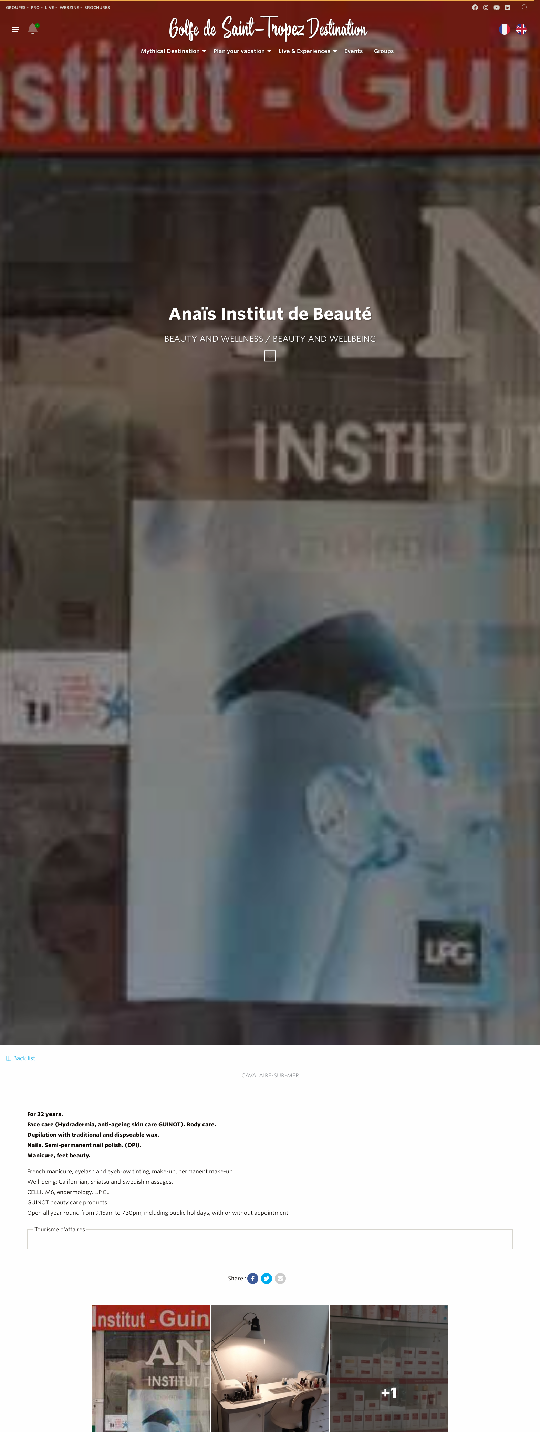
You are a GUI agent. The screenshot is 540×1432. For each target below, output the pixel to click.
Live (49, 7)
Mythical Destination (170, 51)
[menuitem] (171, 51)
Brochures (97, 7)
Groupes (15, 7)
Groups (384, 51)
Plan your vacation (239, 51)
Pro (35, 7)
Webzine (69, 7)
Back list (20, 1058)
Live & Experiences (305, 51)
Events (353, 51)
